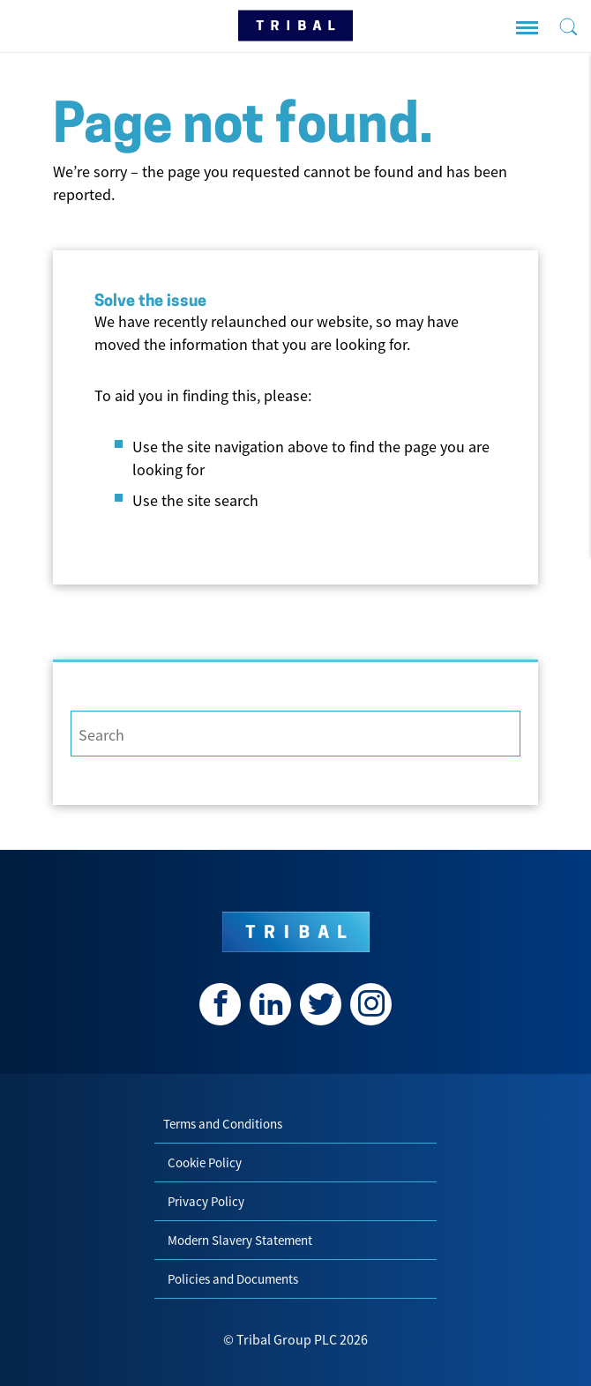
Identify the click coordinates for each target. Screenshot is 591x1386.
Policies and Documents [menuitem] (233, 1278)
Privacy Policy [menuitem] (206, 1201)
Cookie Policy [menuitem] (205, 1162)
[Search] (295, 733)
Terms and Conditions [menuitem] (222, 1123)
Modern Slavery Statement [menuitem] (240, 1240)
